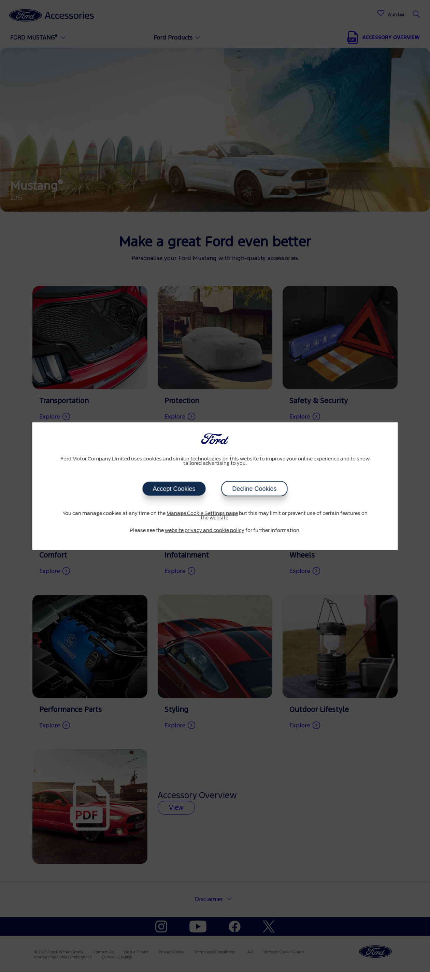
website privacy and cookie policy (204, 530)
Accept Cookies (174, 488)
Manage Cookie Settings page (202, 513)
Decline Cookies (254, 488)
